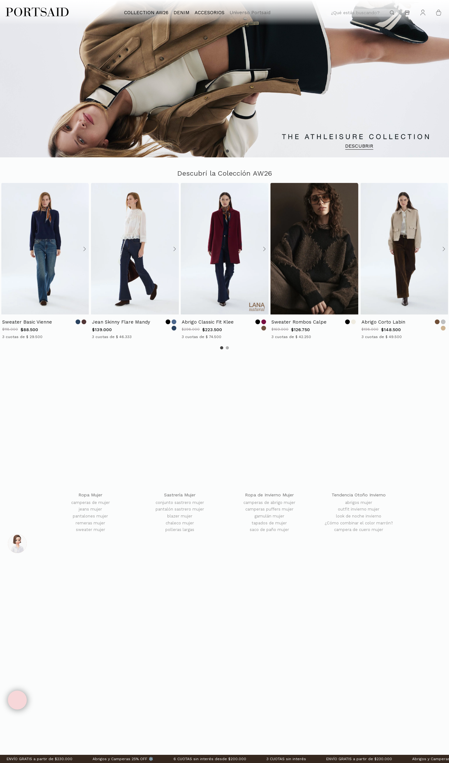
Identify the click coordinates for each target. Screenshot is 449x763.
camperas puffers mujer (269, 509)
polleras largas (179, 530)
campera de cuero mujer (358, 530)
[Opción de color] (78, 321)
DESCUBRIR (359, 146)
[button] (221, 151)
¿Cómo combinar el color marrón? (359, 523)
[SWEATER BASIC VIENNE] (45, 261)
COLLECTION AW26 (146, 12)
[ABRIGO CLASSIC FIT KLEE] (224, 261)
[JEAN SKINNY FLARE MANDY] (135, 261)
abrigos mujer (358, 502)
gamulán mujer (269, 516)
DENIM (181, 12)
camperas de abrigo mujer (269, 502)
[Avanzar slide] (84, 249)
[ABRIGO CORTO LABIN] (404, 261)
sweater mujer (90, 530)
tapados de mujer (269, 523)
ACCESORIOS (209, 12)
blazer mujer (179, 516)
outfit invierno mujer (358, 509)
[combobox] (362, 13)
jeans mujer (90, 509)
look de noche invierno (358, 516)
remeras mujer (90, 523)
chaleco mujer (180, 523)
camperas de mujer (90, 502)
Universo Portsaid (250, 12)
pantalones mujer (90, 516)
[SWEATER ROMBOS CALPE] (314, 261)
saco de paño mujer (269, 530)
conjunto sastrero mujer (180, 502)
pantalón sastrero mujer (180, 509)
